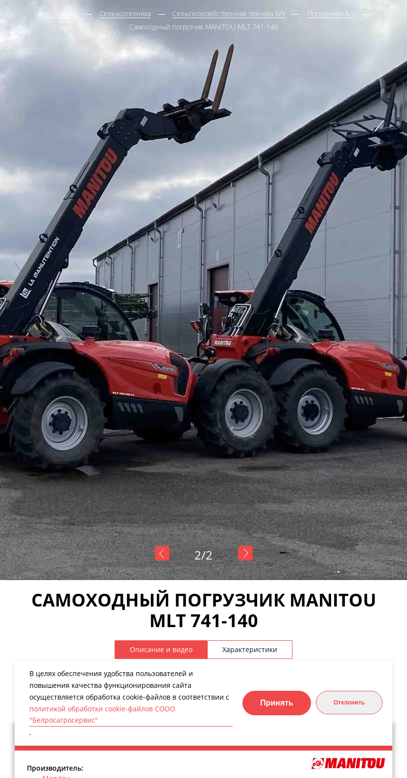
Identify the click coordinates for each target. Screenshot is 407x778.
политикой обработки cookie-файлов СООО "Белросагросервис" (102, 714)
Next (245, 553)
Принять (276, 703)
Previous (162, 553)
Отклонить (349, 702)
